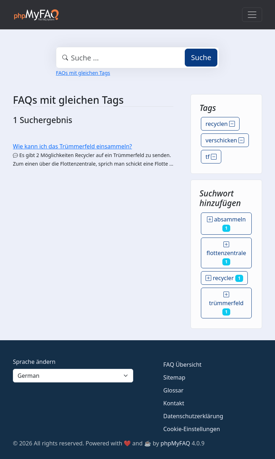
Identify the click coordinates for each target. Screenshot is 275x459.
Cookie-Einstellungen (191, 429)
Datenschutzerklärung (193, 416)
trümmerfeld (226, 303)
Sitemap (174, 377)
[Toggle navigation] (252, 15)
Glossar (173, 390)
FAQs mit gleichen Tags (83, 72)
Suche (201, 57)
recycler (224, 278)
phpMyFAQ (175, 443)
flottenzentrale (226, 252)
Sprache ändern (34, 362)
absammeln (226, 223)
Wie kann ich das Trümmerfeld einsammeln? (72, 146)
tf (211, 157)
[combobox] (137, 57)
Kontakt (173, 403)
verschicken (225, 140)
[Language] (73, 375)
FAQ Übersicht (182, 364)
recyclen (220, 124)
